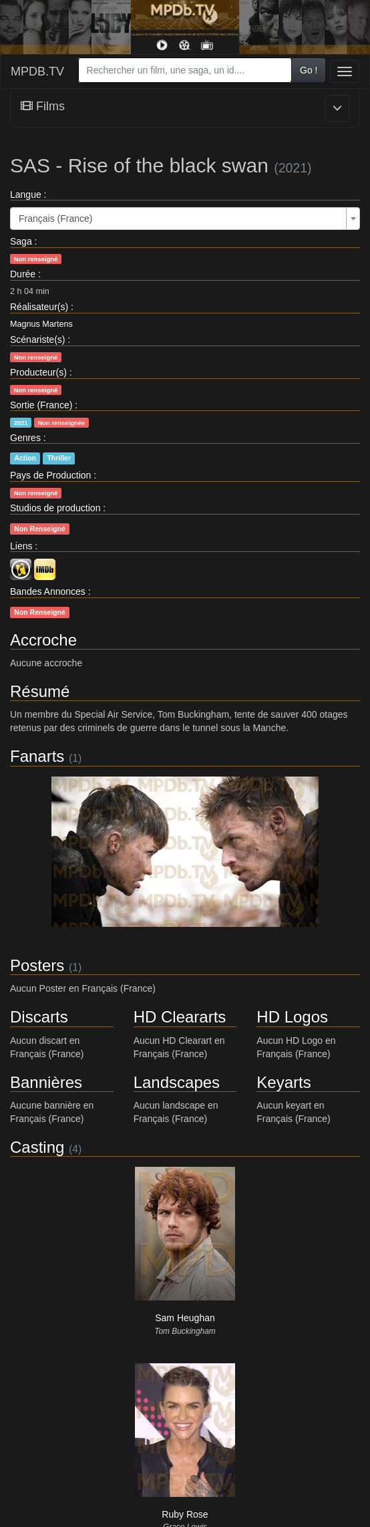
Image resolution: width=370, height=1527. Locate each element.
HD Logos (292, 1017)
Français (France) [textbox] (55, 218)
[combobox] (185, 70)
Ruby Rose (185, 1514)
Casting (37, 1147)
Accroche (43, 640)
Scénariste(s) (37, 339)
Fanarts (37, 756)
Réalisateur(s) (39, 306)
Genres (25, 437)
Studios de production (55, 508)
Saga (21, 241)
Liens (21, 546)
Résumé (39, 691)
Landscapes (177, 1082)
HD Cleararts (180, 1017)
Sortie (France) (41, 405)
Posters (37, 965)
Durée (22, 274)
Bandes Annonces (47, 591)
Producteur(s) (38, 372)
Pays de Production (50, 475)
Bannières (46, 1082)
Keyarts (283, 1082)
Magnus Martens (41, 324)
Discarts (39, 1017)
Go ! (308, 70)
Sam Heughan (185, 1317)
